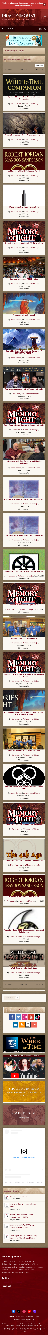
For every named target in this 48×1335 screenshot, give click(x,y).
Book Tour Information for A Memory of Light (24, 425)
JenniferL (16, 504)
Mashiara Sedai (16, 937)
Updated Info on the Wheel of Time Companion (24, 98)
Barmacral (11, 901)
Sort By (39, 65)
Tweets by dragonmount (12, 1282)
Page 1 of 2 (23, 69)
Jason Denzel (16, 103)
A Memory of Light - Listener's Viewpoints (24, 860)
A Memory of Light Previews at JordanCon (24, 571)
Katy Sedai (16, 394)
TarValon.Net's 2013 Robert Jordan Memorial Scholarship (24, 931)
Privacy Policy (20, 1316)
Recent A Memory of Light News (24, 605)
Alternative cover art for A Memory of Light (24, 135)
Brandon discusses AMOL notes (24, 279)
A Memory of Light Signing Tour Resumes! (24, 824)
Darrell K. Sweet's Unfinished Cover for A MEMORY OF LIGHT (24, 352)
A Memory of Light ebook (24, 315)
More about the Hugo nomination (24, 207)
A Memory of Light (32, 103)
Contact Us (29, 1316)
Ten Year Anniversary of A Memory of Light (24, 389)
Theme (11, 1316)
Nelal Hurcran (16, 865)
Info (27, 1118)
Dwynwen (16, 430)
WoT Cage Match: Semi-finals (24, 968)
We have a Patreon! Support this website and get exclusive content (22, 4)
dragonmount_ (22, 1182)
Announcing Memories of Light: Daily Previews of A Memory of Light (24, 713)
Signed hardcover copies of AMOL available (24, 243)
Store (21, 1118)
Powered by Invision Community (24, 1321)
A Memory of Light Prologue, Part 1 (24, 171)
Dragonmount (9, 1182)
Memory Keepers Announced (24, 638)
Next (38, 69)
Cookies (37, 1316)
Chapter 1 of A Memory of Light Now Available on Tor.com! (24, 675)
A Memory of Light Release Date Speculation (24, 499)
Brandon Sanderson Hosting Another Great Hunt (24, 787)
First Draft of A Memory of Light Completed (24, 535)
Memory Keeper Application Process (24, 750)
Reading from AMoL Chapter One (24, 896)
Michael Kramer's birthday (20, 1196)
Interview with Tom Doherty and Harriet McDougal (24, 462)
